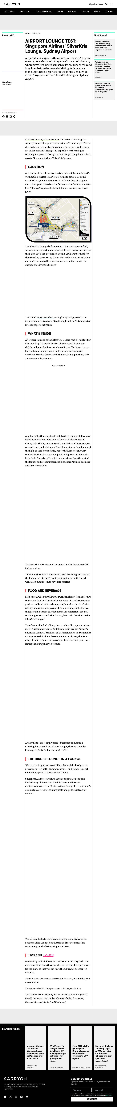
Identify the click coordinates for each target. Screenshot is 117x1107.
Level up (85, 11)
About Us (109, 11)
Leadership (98, 77)
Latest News (9, 11)
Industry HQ (25, 11)
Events (97, 11)
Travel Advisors (85, 1067)
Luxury (60, 11)
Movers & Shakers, (32, 1065)
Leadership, (53, 1067)
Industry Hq (30, 1067)
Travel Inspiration (44, 11)
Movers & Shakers (100, 55)
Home (27, 33)
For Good (72, 11)
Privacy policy (108, 1095)
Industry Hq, (76, 1067)
